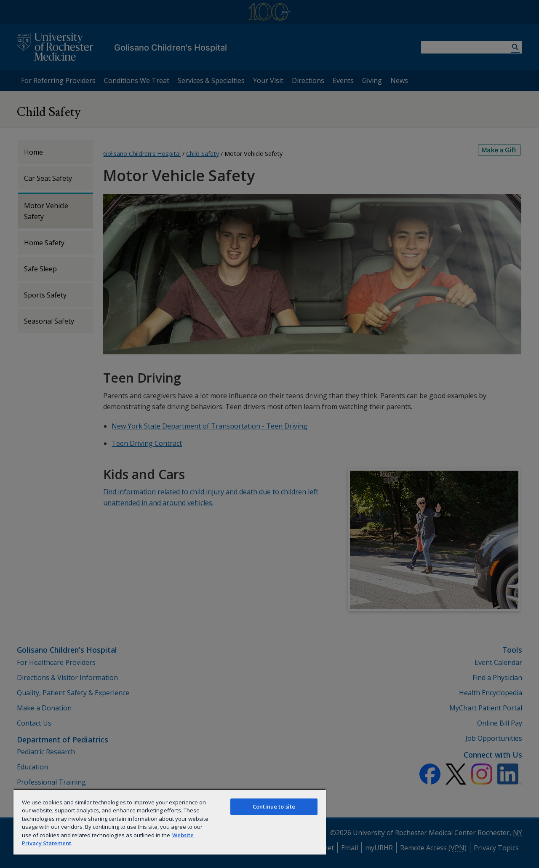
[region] (169, 822)
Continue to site (274, 806)
